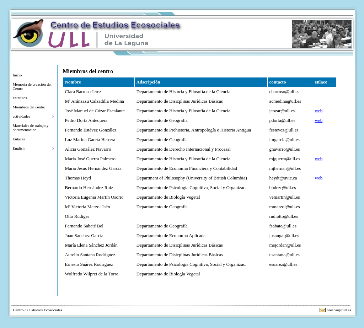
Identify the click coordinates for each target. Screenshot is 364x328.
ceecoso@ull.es (339, 310)
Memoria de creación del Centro (32, 86)
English (19, 148)
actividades (21, 116)
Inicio (17, 75)
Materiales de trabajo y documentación (31, 127)
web (319, 110)
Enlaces (19, 139)
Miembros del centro (29, 107)
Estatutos (20, 98)
